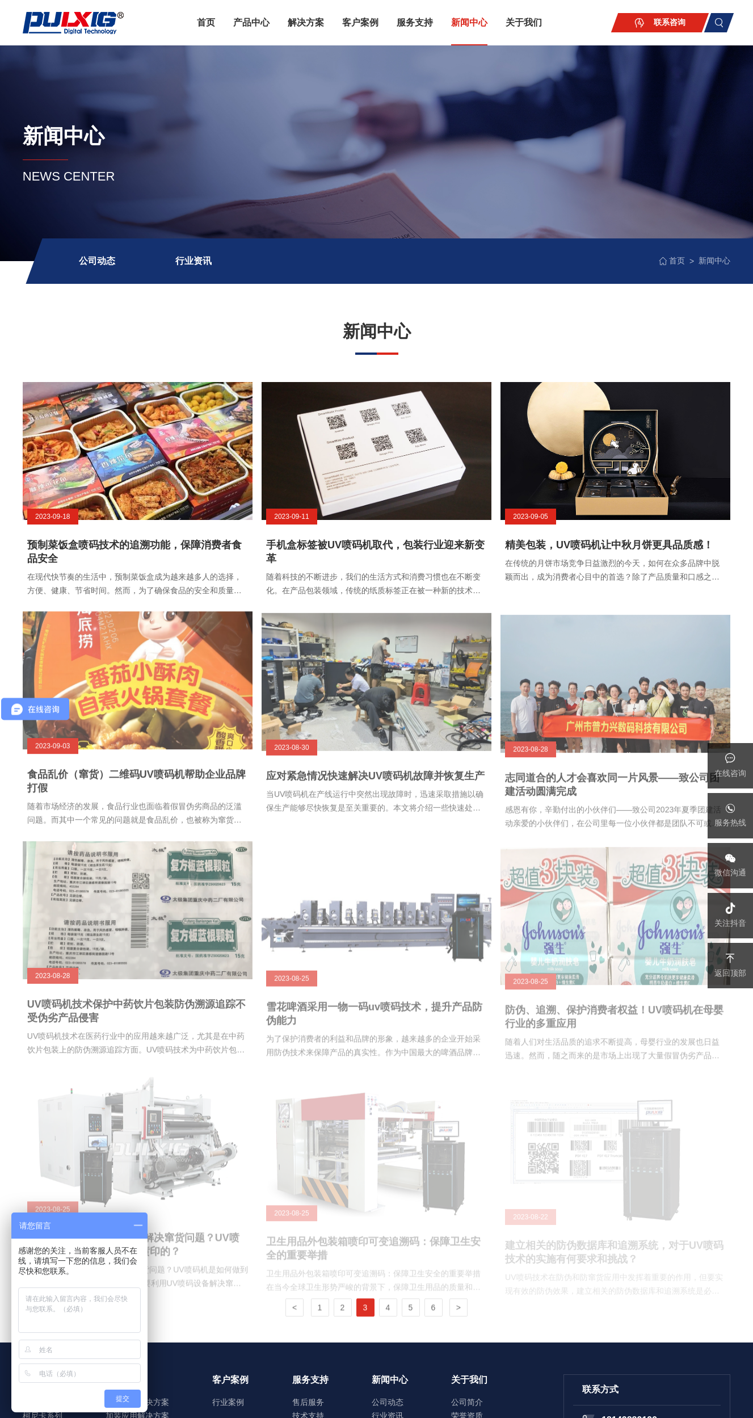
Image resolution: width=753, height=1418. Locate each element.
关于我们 (524, 22)
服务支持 (415, 22)
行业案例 (228, 1402)
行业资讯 (193, 261)
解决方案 (306, 22)
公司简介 (467, 1402)
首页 (206, 22)
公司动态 (97, 261)
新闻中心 (469, 22)
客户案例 (360, 22)
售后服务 (308, 1402)
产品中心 (251, 22)
